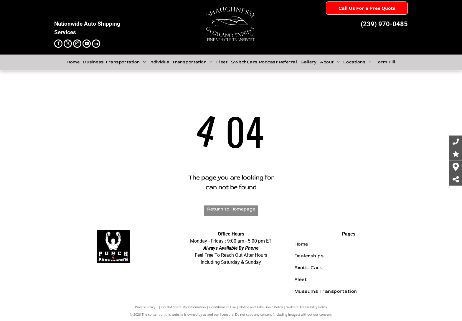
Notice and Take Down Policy (261, 307)
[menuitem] (73, 62)
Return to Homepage (231, 209)
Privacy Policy (145, 307)
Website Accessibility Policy (306, 307)
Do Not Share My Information (183, 307)
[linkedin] (96, 44)
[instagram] (77, 44)
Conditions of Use (222, 307)
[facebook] (58, 44)
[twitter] (68, 44)
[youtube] (86, 44)
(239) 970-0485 (384, 24)
